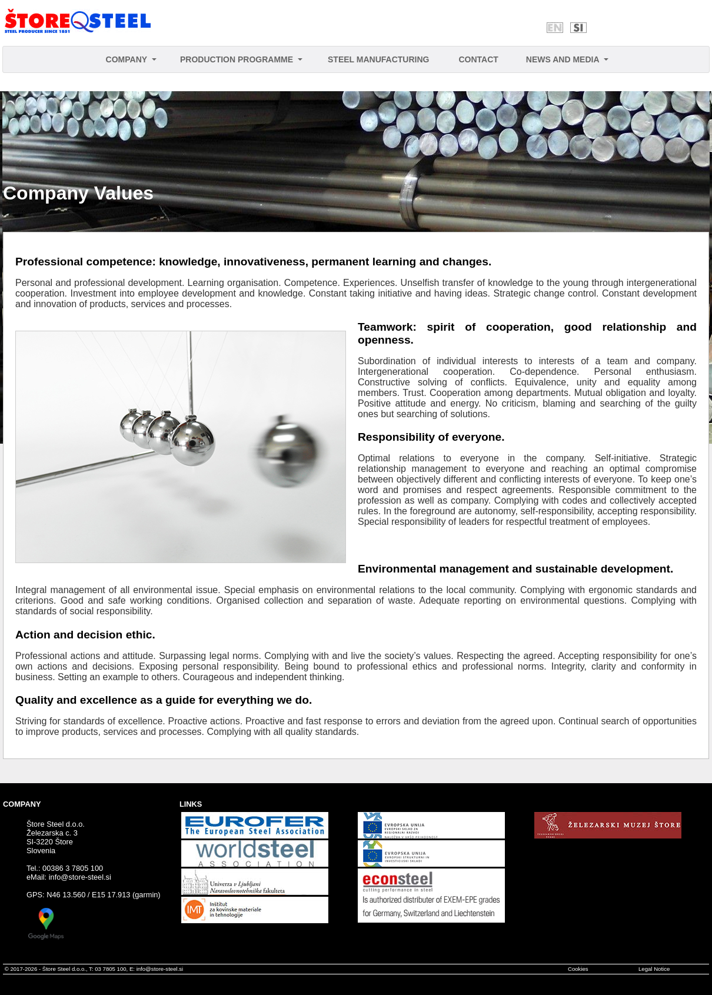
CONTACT (478, 59)
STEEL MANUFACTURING (378, 59)
